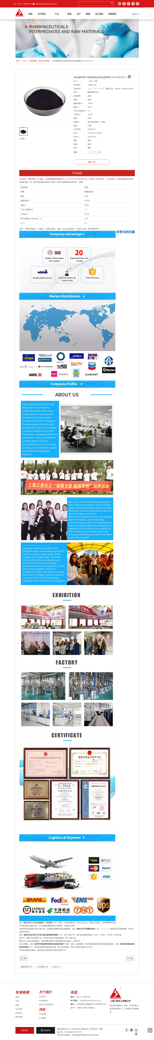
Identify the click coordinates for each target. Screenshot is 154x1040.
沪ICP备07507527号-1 (73, 1032)
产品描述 (77, 173)
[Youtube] (136, 1033)
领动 (101, 1029)
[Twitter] (136, 1030)
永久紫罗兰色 (42, 967)
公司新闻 (42, 1014)
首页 (17, 997)
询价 (91, 162)
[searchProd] (93, 3)
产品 (17, 1001)
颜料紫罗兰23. (26, 967)
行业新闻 (42, 1018)
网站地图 (19, 1017)
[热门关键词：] (111, 3)
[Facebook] (126, 1030)
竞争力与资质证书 (46, 1004)
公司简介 (42, 996)
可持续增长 (43, 1000)
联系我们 (19, 1013)
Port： (76, 81)
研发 (17, 1005)
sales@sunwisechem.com (46, 4)
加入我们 (19, 1009)
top (150, 1030)
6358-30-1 (56, 967)
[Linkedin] (131, 1030)
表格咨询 (45, 1030)
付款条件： (77, 88)
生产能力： (77, 85)
